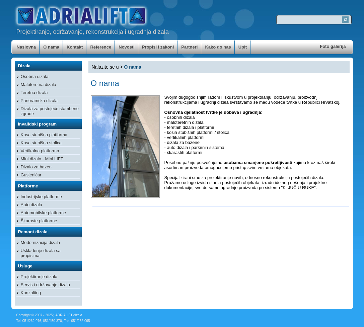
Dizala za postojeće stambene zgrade (50, 111)
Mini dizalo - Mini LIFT (42, 158)
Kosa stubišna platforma (44, 134)
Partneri (189, 47)
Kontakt (75, 47)
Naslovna (26, 47)
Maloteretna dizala (38, 84)
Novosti (127, 47)
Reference (100, 47)
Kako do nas (218, 47)
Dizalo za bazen (36, 166)
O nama (51, 47)
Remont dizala (33, 231)
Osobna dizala (35, 76)
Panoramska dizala (39, 100)
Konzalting (31, 292)
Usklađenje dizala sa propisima (41, 253)
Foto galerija (333, 46)
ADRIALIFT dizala (68, 315)
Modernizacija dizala (40, 242)
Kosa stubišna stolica (41, 142)
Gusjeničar (31, 174)
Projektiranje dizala (39, 276)
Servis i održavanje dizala (45, 284)
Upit (242, 47)
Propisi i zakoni (158, 47)
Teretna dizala (34, 92)
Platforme (28, 185)
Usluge (25, 265)
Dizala (24, 65)
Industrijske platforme (41, 196)
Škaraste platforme (39, 220)
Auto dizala (31, 204)
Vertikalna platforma (40, 150)
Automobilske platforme (43, 212)
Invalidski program (37, 124)
